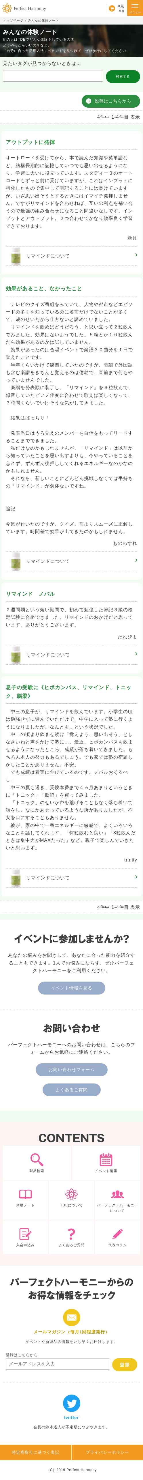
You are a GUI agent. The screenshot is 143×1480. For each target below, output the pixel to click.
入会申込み (25, 1237)
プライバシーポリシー (107, 1452)
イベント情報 (106, 1163)
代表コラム (117, 1237)
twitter (71, 1412)
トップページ (13, 20)
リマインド (38, 256)
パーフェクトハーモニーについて (117, 1200)
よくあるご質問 (72, 1089)
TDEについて (71, 1200)
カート (115, 8)
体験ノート (25, 1200)
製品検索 (37, 1163)
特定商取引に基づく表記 (35, 1452)
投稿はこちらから (113, 100)
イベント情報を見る (71, 987)
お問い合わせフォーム (72, 1069)
